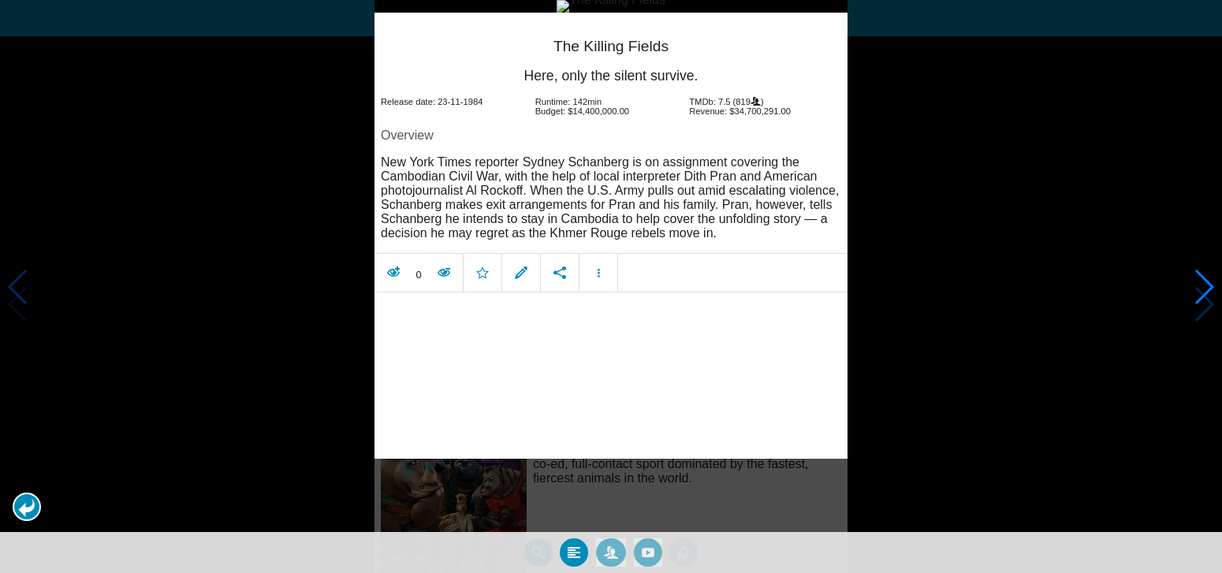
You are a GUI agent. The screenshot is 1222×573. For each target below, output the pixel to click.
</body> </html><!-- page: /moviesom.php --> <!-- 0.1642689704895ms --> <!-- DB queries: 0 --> (611, 286)
